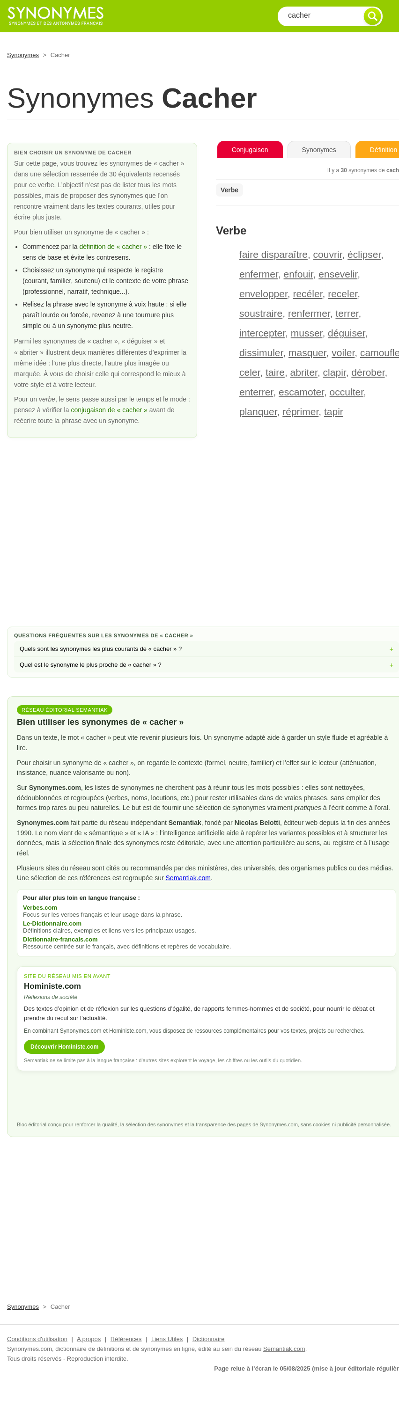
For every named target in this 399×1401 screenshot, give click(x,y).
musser (307, 333)
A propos (89, 1339)
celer (249, 372)
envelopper (263, 293)
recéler (307, 293)
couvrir (327, 254)
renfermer (309, 313)
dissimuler (261, 352)
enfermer (258, 274)
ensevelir (337, 274)
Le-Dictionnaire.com (52, 923)
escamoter (301, 392)
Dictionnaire (208, 1339)
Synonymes (23, 54)
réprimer (300, 411)
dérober (367, 372)
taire (275, 372)
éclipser (364, 254)
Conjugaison (250, 149)
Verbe (229, 190)
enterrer (256, 392)
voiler (343, 352)
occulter (346, 392)
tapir (333, 411)
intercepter (262, 333)
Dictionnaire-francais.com (60, 939)
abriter (304, 372)
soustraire (260, 313)
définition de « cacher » (113, 246)
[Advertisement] (206, 544)
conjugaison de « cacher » (110, 410)
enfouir (298, 274)
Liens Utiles (167, 1339)
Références (126, 1339)
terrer (346, 313)
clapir (334, 372)
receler (342, 293)
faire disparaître (273, 254)
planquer (258, 411)
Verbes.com (40, 907)
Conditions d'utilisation (37, 1339)
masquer (307, 352)
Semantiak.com (188, 878)
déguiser (346, 333)
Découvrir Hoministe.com (64, 1046)
